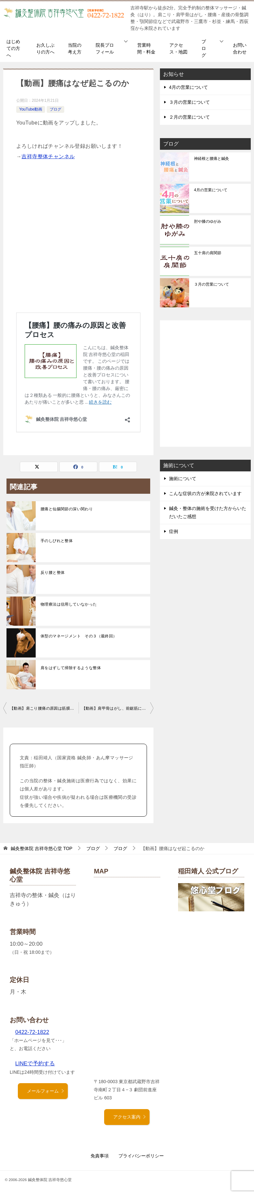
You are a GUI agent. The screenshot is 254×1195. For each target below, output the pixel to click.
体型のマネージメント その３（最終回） (79, 636)
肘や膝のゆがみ (207, 221)
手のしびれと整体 (57, 540)
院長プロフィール (105, 48)
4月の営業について (188, 87)
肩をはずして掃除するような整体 (71, 668)
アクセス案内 (129, 1116)
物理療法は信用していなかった (69, 604)
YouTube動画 (30, 109)
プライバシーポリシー (141, 1155)
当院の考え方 (74, 48)
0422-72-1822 (32, 1032)
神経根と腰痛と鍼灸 (211, 158)
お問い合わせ (240, 48)
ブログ (203, 48)
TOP (41, 848)
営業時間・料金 (146, 48)
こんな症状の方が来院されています (205, 493)
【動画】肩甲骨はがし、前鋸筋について (118, 708)
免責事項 (100, 1155)
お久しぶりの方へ (45, 48)
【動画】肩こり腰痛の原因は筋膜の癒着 (44, 708)
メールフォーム (46, 1091)
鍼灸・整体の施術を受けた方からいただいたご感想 (207, 512)
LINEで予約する (35, 1063)
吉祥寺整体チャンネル (48, 156)
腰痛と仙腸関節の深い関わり (67, 509)
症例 (173, 531)
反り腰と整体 (53, 572)
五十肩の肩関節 (207, 253)
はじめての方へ (13, 48)
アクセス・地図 (178, 48)
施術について (182, 478)
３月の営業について (189, 102)
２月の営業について (189, 117)
